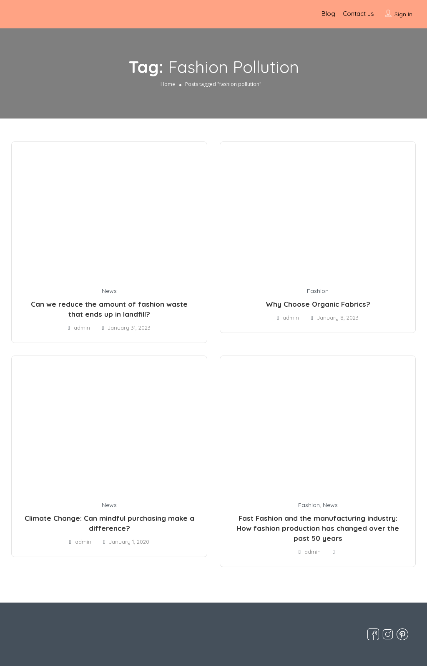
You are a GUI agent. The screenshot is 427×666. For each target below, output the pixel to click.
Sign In (403, 14)
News (109, 291)
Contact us (358, 14)
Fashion (318, 291)
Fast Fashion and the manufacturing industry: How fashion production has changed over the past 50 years (317, 528)
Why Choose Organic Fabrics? (318, 304)
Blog (328, 14)
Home (168, 84)
